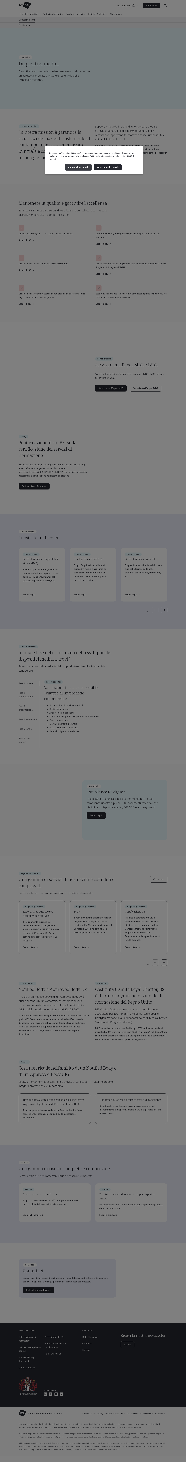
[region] (94, 160)
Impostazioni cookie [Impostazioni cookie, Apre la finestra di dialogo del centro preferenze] (78, 167)
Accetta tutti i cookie (108, 167)
